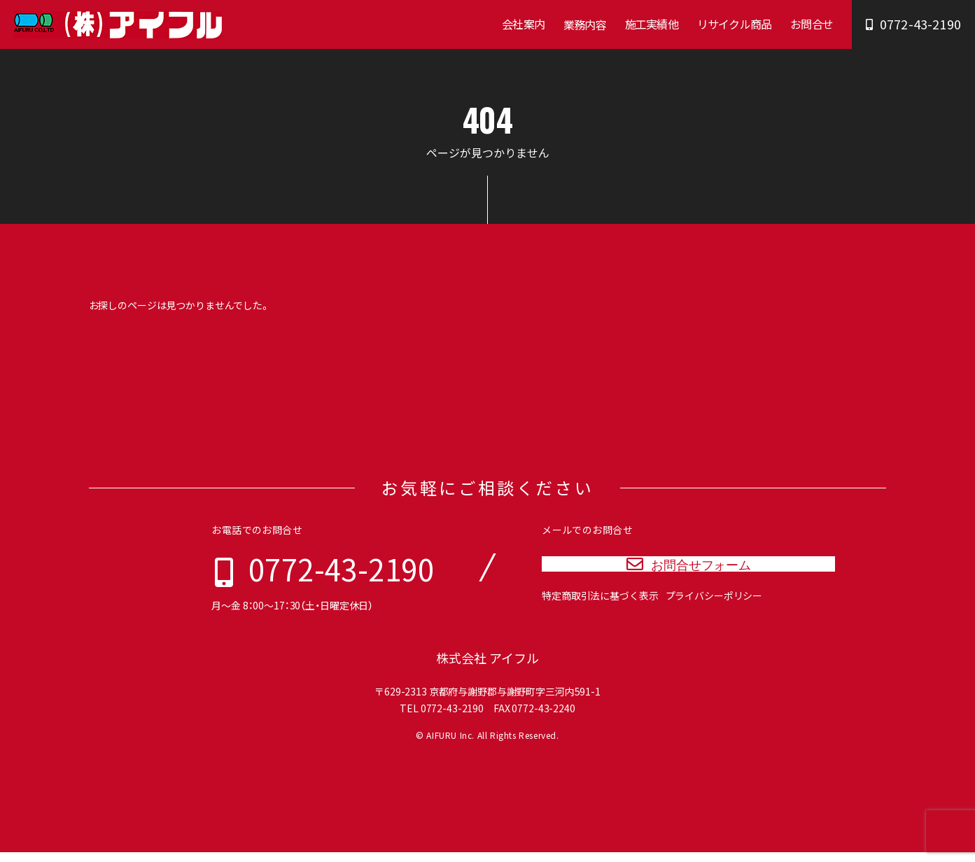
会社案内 (523, 23)
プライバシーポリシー (714, 615)
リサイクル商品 (734, 23)
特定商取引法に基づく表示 (600, 615)
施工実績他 (651, 23)
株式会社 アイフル (487, 668)
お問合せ (811, 23)
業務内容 (584, 24)
